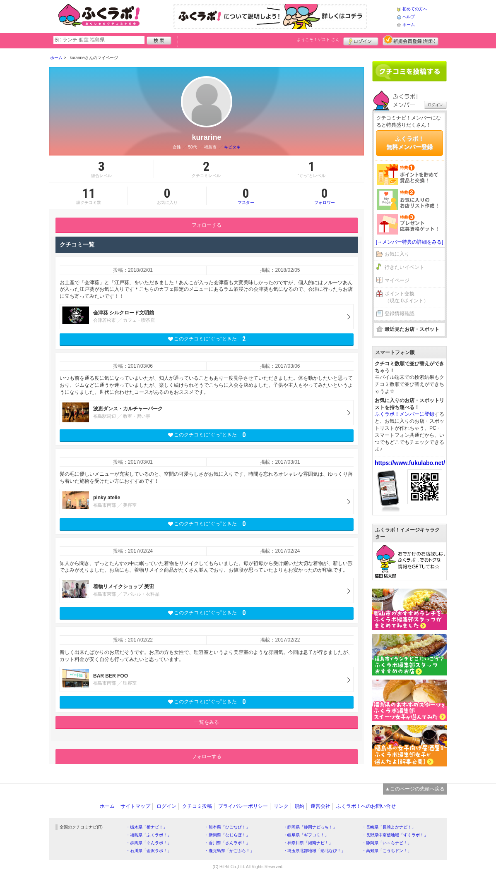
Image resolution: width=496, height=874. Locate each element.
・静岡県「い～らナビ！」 (387, 842)
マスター (246, 196)
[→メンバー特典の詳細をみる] (409, 242)
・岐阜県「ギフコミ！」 (306, 835)
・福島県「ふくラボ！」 (148, 835)
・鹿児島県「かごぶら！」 (229, 850)
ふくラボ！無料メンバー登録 (409, 142)
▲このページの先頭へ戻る (415, 789)
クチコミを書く (409, 71)
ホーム (408, 24)
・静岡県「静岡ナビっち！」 (310, 827)
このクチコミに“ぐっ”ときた (207, 339)
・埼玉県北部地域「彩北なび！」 (314, 850)
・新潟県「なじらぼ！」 (227, 835)
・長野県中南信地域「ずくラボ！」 (395, 835)
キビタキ (232, 147)
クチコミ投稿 (197, 806)
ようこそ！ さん (318, 39)
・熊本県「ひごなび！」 (227, 827)
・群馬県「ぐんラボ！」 (148, 842)
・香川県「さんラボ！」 (227, 842)
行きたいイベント (404, 267)
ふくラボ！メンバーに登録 (404, 414)
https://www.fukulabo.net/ (410, 463)
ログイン (360, 40)
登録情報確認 (399, 313)
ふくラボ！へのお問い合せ (366, 806)
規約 (299, 806)
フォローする (207, 225)
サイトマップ (135, 806)
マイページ (397, 280)
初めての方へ (414, 9)
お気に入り (397, 254)
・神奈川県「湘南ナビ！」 (308, 842)
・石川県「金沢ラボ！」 (148, 850)
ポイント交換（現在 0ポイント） (407, 297)
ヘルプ (408, 16)
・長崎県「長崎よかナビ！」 (389, 827)
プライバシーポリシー (243, 806)
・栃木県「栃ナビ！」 (146, 827)
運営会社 (320, 806)
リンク (281, 806)
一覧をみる (206, 722)
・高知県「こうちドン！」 (387, 850)
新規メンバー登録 (410, 40)
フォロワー (324, 196)
